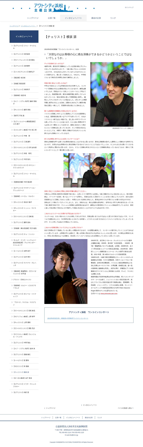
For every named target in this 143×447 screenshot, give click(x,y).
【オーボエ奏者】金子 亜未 (22, 378)
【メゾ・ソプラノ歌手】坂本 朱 (24, 348)
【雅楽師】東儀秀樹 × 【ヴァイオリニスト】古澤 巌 (24, 272)
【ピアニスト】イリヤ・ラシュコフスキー (24, 385)
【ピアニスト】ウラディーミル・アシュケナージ (24, 189)
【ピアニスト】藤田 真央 (21, 222)
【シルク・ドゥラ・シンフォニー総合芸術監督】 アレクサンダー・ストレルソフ (25, 242)
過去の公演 (89, 417)
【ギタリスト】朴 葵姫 (21, 366)
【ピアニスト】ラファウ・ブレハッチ (24, 264)
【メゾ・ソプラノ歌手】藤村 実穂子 (25, 102)
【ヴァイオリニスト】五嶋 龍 (23, 216)
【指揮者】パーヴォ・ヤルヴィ (24, 196)
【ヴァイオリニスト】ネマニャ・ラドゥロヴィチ (24, 166)
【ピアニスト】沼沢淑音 (21, 54)
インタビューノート (28, 26)
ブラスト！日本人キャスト (22, 279)
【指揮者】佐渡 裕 (19, 95)
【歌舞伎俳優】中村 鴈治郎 (22, 182)
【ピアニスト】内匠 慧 (21, 392)
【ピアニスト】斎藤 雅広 (21, 354)
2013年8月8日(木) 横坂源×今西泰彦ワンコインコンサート (67, 318)
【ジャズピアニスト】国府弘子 (24, 72)
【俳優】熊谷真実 (19, 83)
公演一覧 (58, 417)
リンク (99, 417)
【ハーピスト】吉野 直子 (21, 251)
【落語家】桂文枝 (19, 78)
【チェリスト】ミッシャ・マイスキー (24, 209)
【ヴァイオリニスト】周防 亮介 (24, 328)
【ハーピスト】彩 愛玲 (21, 360)
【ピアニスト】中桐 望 (21, 136)
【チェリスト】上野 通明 (21, 322)
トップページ (14, 26)
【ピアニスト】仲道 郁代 (22, 153)
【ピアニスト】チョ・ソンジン (24, 234)
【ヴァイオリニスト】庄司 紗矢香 (25, 147)
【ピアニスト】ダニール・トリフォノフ (24, 295)
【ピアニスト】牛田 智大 (21, 159)
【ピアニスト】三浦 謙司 (21, 142)
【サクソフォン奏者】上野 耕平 (24, 316)
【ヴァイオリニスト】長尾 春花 (24, 311)
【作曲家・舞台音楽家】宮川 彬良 (25, 228)
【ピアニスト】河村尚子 (21, 89)
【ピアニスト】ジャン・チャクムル (24, 47)
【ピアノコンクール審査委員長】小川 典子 (24, 123)
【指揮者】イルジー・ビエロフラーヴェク (24, 287)
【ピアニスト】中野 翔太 (21, 343)
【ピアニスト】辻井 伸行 (21, 257)
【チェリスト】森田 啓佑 (21, 110)
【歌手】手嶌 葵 (18, 115)
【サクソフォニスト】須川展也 (24, 60)
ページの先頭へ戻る (125, 408)
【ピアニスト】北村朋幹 (21, 66)
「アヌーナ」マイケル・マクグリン (24, 303)
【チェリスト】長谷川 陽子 (22, 202)
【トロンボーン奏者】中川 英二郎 (25, 130)
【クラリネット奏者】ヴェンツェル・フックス (24, 335)
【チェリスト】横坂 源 (21, 372)
